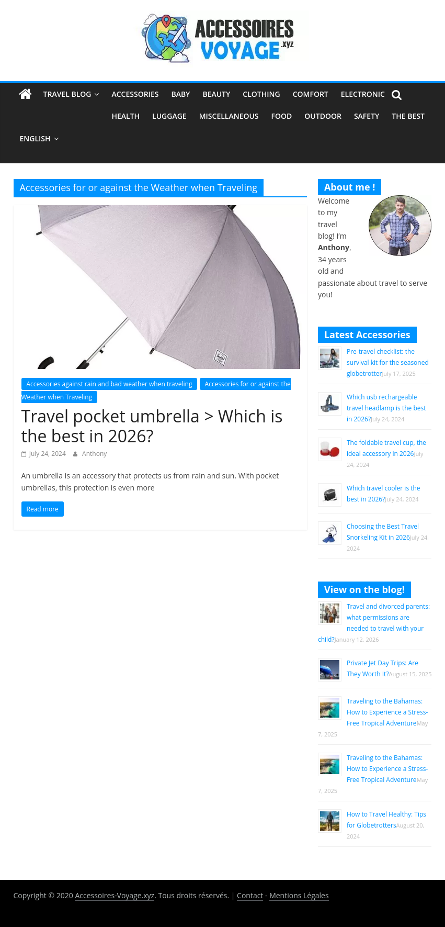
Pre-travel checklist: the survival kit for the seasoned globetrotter (388, 362)
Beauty (216, 94)
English (35, 138)
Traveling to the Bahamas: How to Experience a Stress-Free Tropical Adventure (387, 712)
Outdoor (322, 116)
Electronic (363, 94)
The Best (408, 116)
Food (281, 116)
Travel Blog (67, 94)
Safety (366, 116)
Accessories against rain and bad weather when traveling (109, 383)
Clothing (261, 94)
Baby (180, 94)
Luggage (169, 116)
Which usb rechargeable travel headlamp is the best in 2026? (386, 408)
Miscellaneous (229, 116)
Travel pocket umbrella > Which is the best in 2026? (152, 426)
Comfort (310, 94)
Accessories (134, 94)
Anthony (94, 453)
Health (125, 116)
